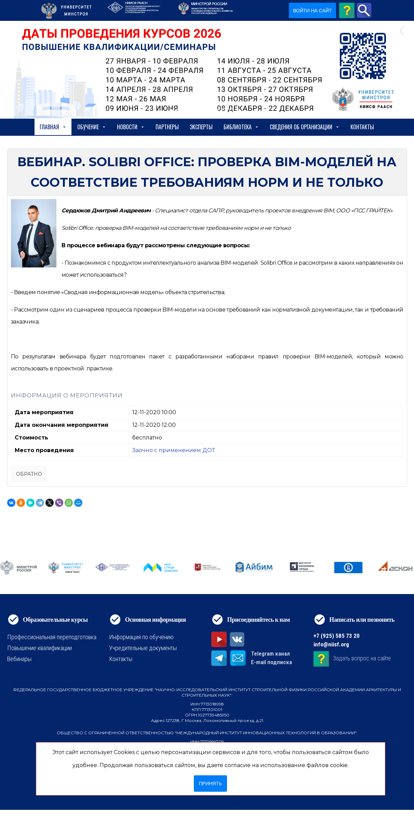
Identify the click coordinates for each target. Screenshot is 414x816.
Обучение (91, 127)
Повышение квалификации (39, 648)
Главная (53, 127)
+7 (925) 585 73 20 (336, 635)
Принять (210, 783)
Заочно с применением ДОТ (173, 450)
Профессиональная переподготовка (51, 637)
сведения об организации (304, 127)
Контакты (362, 127)
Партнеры (167, 127)
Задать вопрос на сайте (362, 658)
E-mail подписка (271, 662)
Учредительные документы (143, 648)
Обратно (29, 474)
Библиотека (241, 127)
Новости (131, 127)
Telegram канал (270, 653)
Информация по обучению (141, 637)
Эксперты (201, 127)
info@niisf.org (331, 644)
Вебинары (19, 658)
